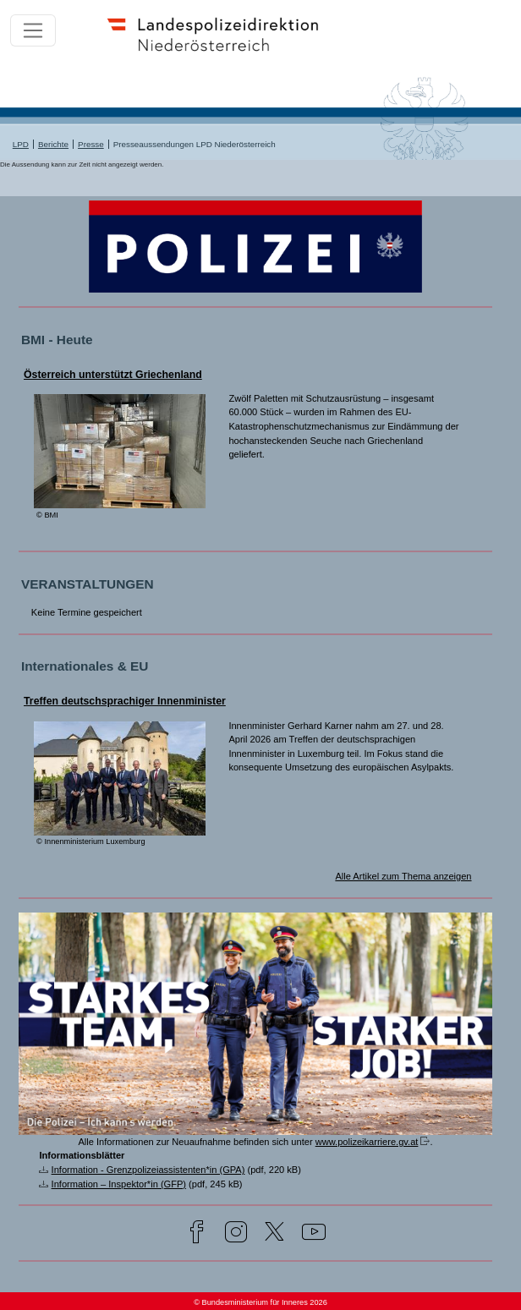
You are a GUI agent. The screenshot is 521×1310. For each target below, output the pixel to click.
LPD (21, 144)
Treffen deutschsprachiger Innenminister (125, 701)
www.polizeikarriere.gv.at (367, 1142)
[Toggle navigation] (33, 30)
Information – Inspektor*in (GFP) (119, 1184)
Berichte (53, 144)
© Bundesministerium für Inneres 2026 (260, 1302)
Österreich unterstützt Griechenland (113, 375)
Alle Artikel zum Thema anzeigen (403, 876)
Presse (91, 144)
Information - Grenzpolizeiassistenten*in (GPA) (148, 1170)
